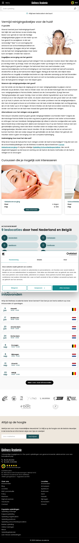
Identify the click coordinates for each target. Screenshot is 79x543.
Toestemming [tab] (14, 260)
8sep (5, 346)
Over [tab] (65, 260)
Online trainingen (7, 527)
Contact (4, 504)
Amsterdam (9, 238)
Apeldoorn (8, 245)
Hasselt (44, 496)
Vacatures (5, 502)
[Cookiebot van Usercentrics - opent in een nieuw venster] (68, 253)
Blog (3, 486)
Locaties (4, 489)
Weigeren (14, 288)
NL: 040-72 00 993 (10, 462)
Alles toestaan (64, 288)
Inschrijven (32, 436)
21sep (5, 364)
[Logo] (40, 2)
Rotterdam (45, 502)
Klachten (4, 496)
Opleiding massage (8, 511)
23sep (5, 373)
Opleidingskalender (8, 532)
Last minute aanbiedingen (11, 535)
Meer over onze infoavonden (39, 382)
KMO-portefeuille (7, 491)
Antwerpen (47, 238)
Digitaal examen (7, 499)
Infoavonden (6, 483)
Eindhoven (47, 245)
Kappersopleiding (7, 514)
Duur (6, 204)
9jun (5, 309)
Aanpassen (39, 288)
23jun (5, 327)
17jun (5, 318)
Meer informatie (31, 210)
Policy (3, 494)
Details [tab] (39, 260)
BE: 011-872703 (9, 460)
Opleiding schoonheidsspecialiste (13, 522)
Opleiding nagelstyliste (9, 517)
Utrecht (44, 504)
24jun (5, 336)
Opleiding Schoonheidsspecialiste (46, 147)
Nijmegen (44, 499)
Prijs (6, 207)
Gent (43, 494)
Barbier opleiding (7, 524)
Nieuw (3, 529)
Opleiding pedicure (8, 519)
